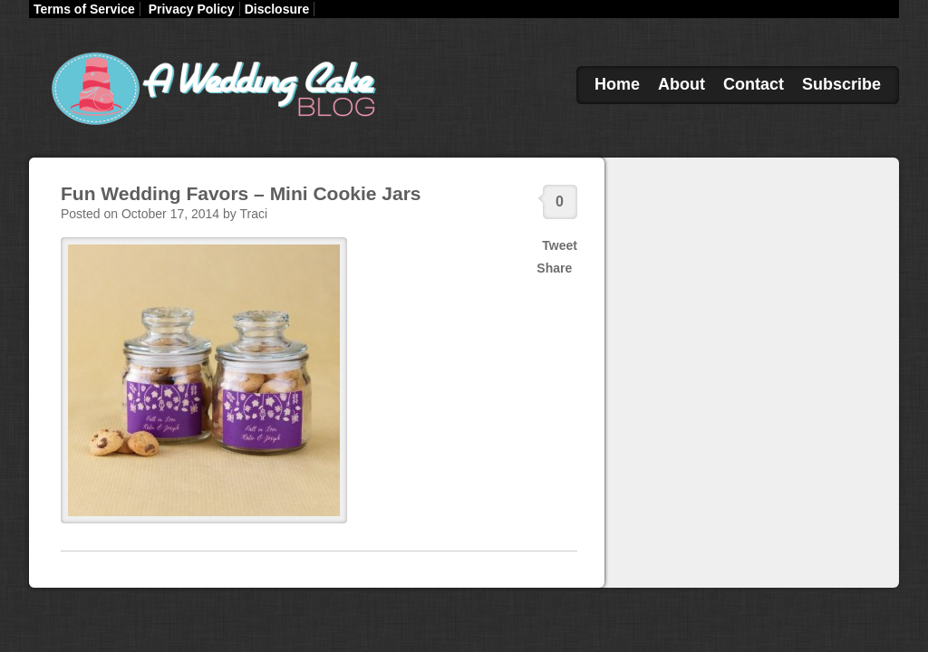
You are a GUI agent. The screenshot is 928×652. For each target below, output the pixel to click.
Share (554, 268)
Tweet (559, 245)
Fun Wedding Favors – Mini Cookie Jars (241, 193)
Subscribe (841, 84)
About (681, 84)
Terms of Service (84, 9)
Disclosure (277, 9)
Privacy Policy (192, 9)
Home (617, 84)
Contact (753, 84)
